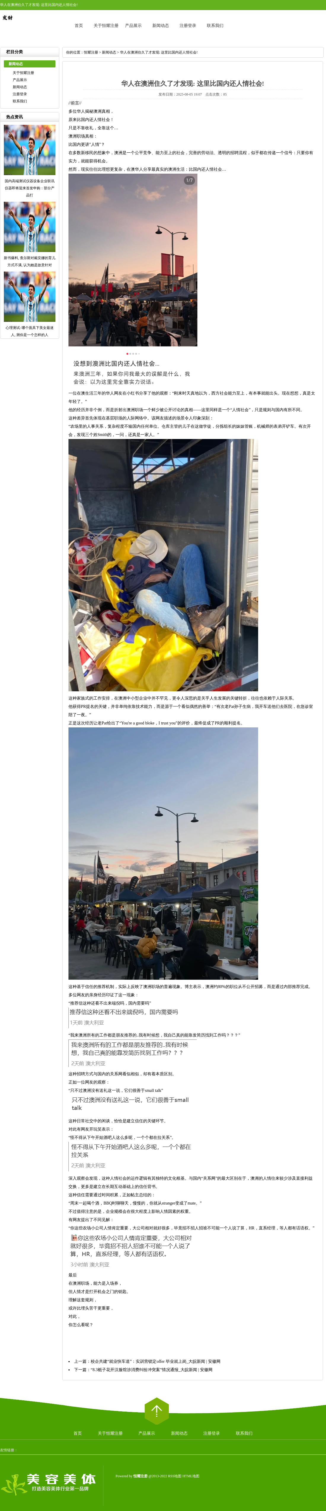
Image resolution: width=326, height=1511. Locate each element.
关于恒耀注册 (106, 25)
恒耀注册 (91, 52)
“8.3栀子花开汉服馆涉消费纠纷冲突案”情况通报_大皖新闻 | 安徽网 (151, 1370)
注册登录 (188, 25)
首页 (79, 25)
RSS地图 (174, 1476)
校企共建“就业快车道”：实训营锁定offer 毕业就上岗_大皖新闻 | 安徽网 (155, 1361)
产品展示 (133, 25)
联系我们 (215, 25)
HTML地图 (190, 1476)
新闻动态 (160, 25)
